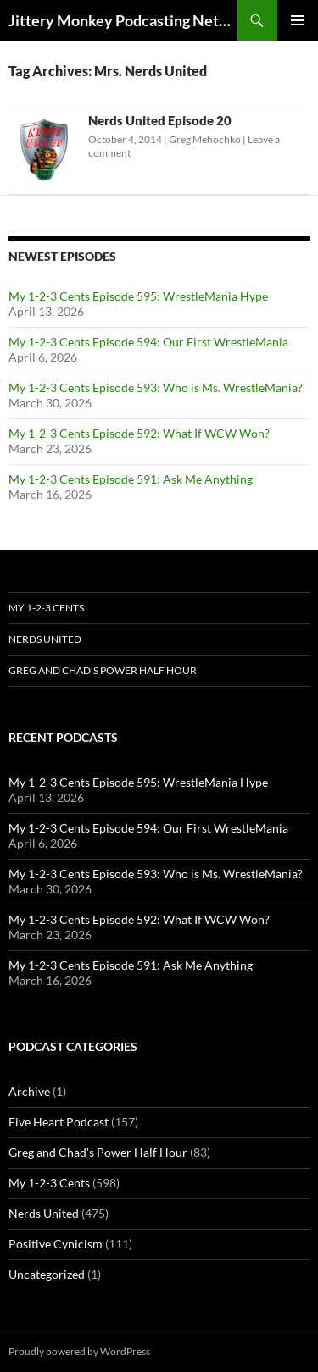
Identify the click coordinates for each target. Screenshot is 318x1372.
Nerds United (44, 639)
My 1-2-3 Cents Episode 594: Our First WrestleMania (148, 342)
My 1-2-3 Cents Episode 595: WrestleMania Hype (138, 296)
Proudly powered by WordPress (79, 1351)
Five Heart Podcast (58, 1122)
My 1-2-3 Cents (46, 607)
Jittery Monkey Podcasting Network (122, 20)
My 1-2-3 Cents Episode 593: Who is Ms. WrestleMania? (155, 387)
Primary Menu (297, 20)
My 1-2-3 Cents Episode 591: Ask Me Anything (130, 479)
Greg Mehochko (205, 139)
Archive (29, 1091)
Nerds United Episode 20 (160, 120)
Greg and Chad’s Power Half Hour (102, 670)
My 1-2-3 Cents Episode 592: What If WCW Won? (139, 433)
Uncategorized (46, 1274)
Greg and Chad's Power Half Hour (97, 1152)
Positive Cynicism (55, 1243)
